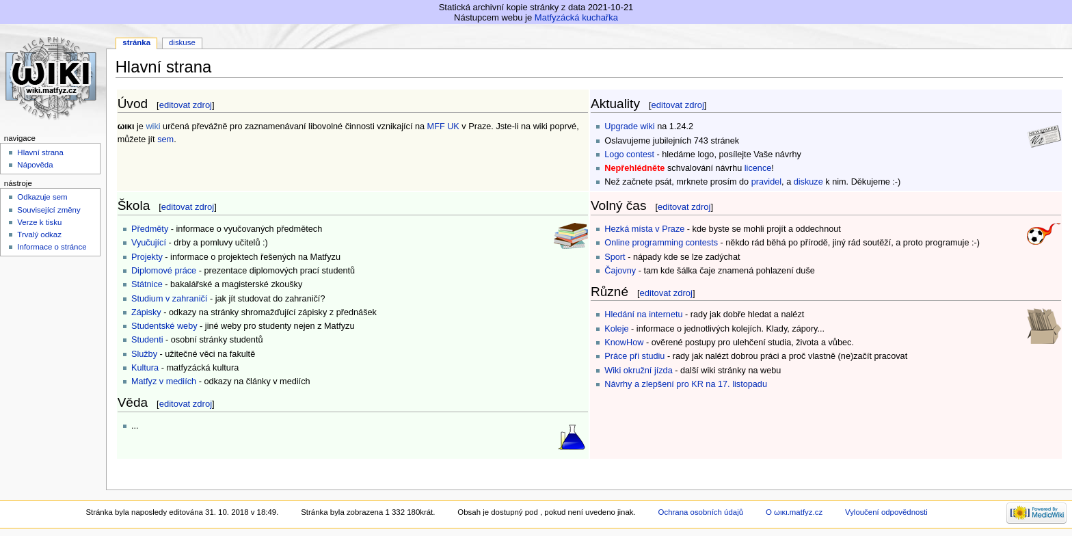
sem (165, 139)
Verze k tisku (39, 222)
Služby (144, 354)
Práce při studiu (634, 356)
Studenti (147, 340)
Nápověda (35, 165)
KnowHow (623, 342)
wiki (153, 126)
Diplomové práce (163, 271)
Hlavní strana (40, 152)
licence (758, 168)
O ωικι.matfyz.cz (794, 512)
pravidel (766, 182)
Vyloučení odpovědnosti (886, 512)
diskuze (808, 182)
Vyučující (148, 242)
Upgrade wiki (629, 126)
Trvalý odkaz (39, 234)
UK (453, 126)
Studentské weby (164, 326)
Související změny (48, 210)
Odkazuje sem (42, 197)
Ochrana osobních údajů (700, 512)
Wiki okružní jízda (638, 370)
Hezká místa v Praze (644, 229)
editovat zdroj (185, 105)
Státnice (147, 284)
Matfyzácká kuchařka (576, 17)
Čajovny (620, 271)
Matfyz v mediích (163, 381)
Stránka (136, 42)
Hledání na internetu (643, 314)
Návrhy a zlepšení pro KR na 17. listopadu (685, 384)
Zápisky (146, 312)
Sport (614, 257)
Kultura (145, 368)
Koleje (616, 329)
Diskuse (182, 42)
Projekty (147, 257)
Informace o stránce (51, 247)
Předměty (149, 229)
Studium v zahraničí (169, 299)
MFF (436, 126)
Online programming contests (661, 242)
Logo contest (629, 154)
